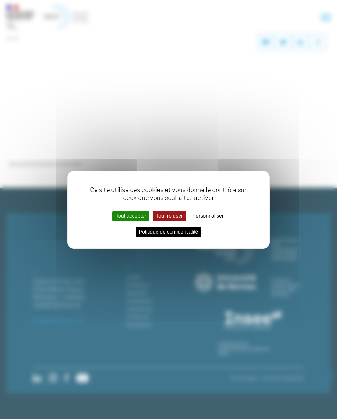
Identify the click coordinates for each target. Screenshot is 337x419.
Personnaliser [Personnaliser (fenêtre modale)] (208, 216)
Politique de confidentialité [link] (168, 232)
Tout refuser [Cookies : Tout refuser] (169, 216)
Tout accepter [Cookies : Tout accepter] (131, 216)
